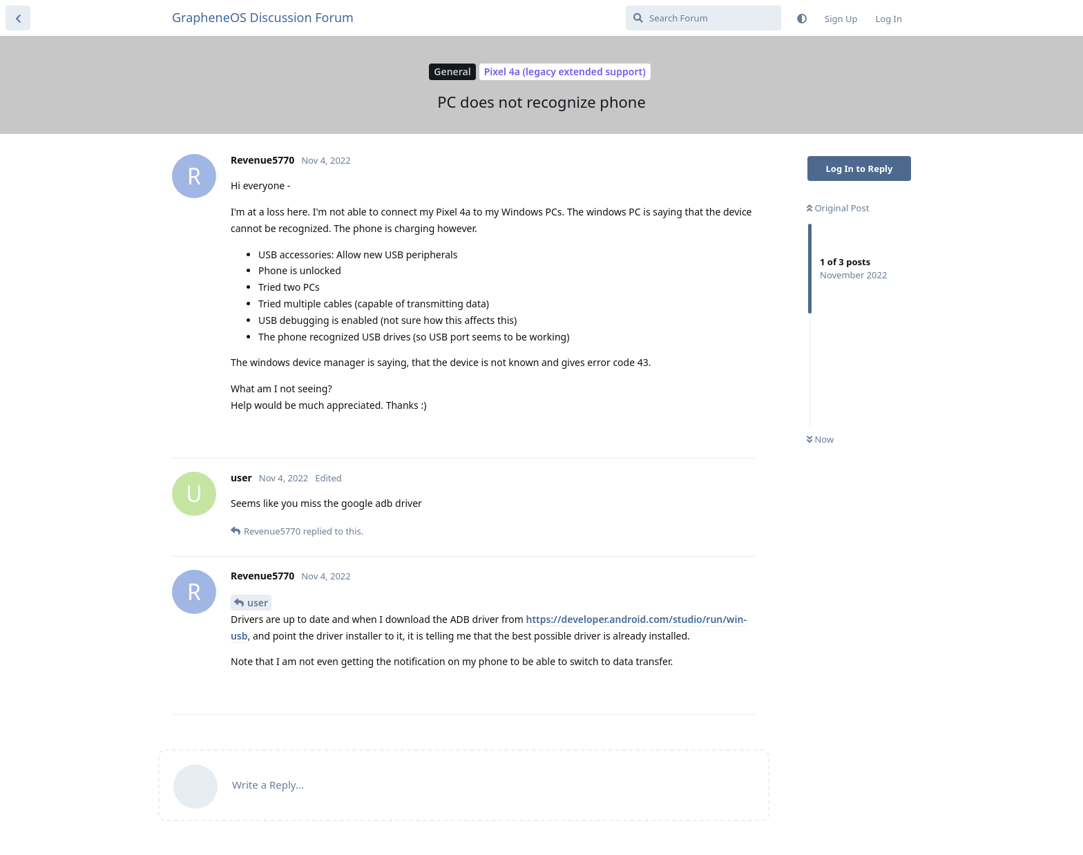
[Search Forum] (703, 18)
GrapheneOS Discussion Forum (263, 17)
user (257, 602)
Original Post (838, 208)
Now (820, 439)
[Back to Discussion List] (18, 18)
